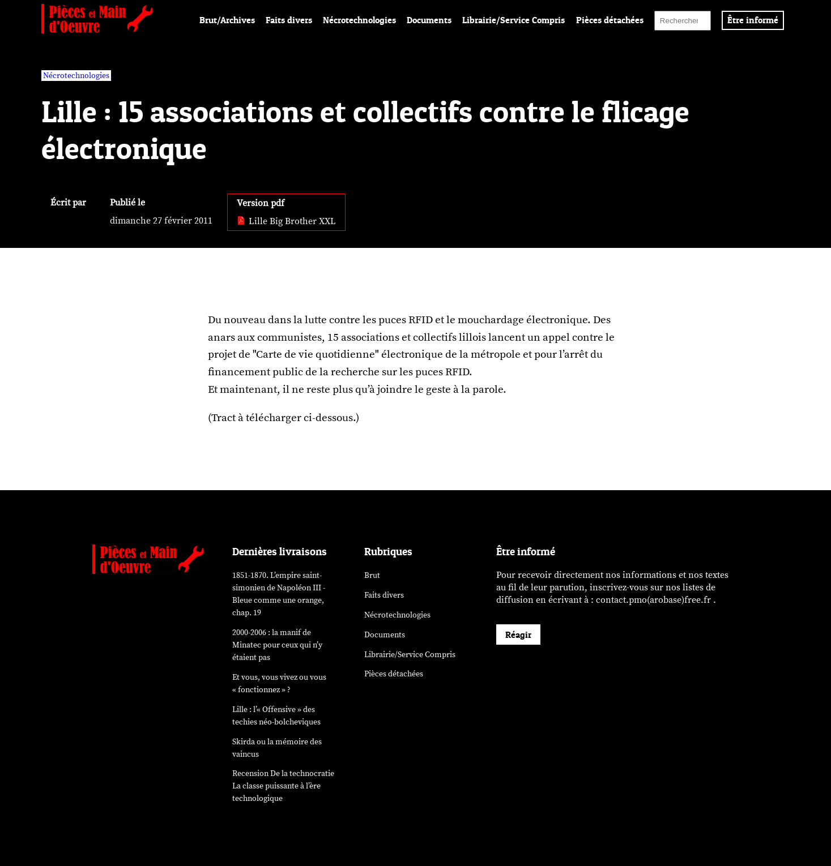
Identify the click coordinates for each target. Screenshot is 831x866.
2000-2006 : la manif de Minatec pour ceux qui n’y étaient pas (277, 645)
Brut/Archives (227, 19)
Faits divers (289, 19)
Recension (283, 786)
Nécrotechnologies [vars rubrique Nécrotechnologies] (76, 75)
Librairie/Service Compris (513, 19)
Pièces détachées (610, 19)
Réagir (518, 634)
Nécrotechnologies (359, 19)
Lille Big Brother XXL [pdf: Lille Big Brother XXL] (286, 221)
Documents (429, 19)
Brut (372, 575)
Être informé (752, 19)
